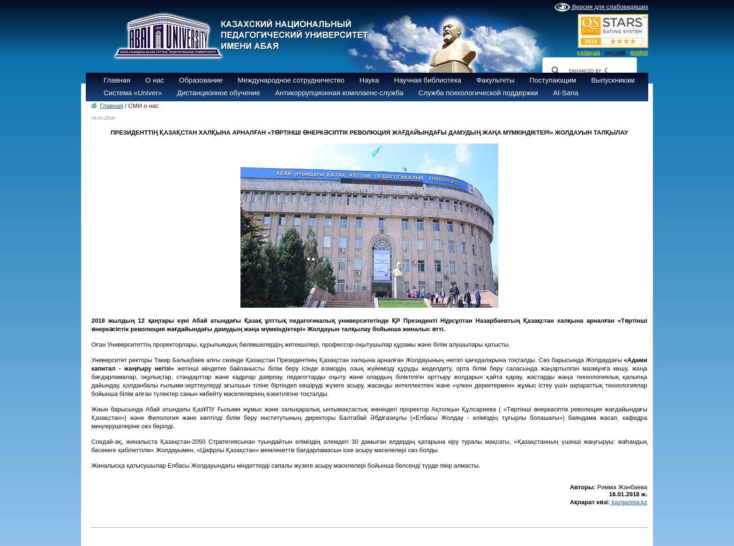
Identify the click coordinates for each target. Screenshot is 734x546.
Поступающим (552, 80)
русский (615, 52)
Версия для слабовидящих (601, 7)
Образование (201, 80)
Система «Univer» (133, 93)
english (639, 52)
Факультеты (495, 80)
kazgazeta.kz (628, 502)
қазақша (588, 52)
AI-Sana (565, 93)
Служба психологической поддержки (478, 93)
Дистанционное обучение (218, 93)
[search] (588, 70)
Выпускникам (613, 80)
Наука (369, 80)
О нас (154, 80)
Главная (117, 80)
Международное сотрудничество (291, 80)
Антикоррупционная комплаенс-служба (339, 93)
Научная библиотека (428, 80)
